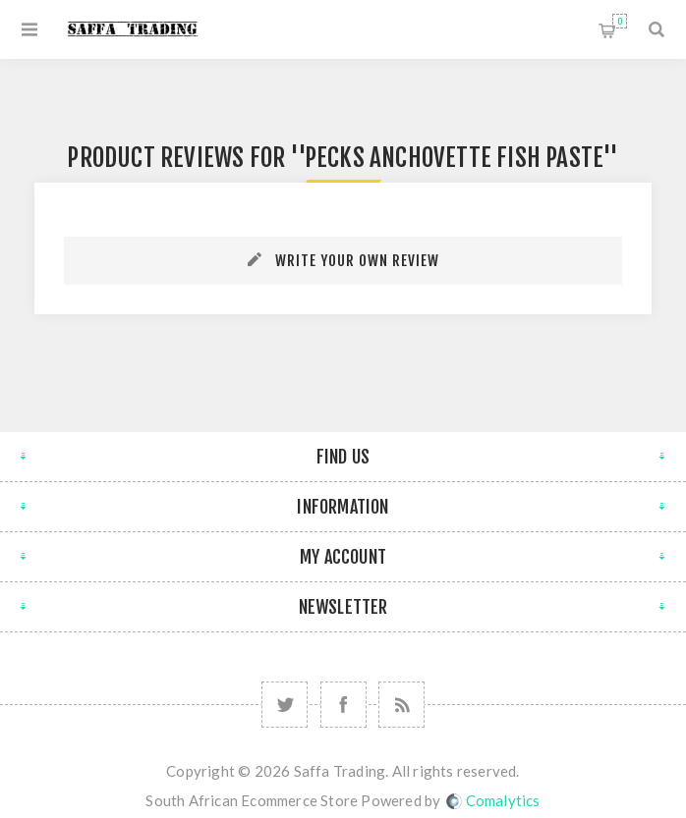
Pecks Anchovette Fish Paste (453, 157)
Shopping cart (619, 21)
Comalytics (493, 800)
